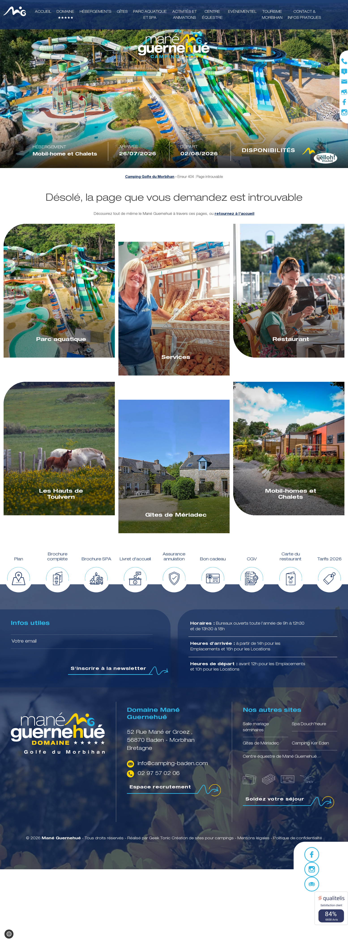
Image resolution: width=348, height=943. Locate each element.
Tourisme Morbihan (272, 15)
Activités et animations (184, 15)
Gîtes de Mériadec (261, 744)
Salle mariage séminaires (256, 727)
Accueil (43, 12)
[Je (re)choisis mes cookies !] (8, 934)
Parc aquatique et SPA (150, 15)
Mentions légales (254, 838)
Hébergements (95, 12)
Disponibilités (278, 151)
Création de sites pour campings (203, 838)
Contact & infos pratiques (304, 15)
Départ (189, 147)
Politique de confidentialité (297, 838)
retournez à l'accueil (234, 214)
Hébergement (49, 147)
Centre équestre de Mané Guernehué (280, 757)
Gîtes (122, 12)
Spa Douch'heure (309, 724)
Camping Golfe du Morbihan (149, 177)
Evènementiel (242, 12)
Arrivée (128, 147)
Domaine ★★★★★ (65, 15)
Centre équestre (212, 15)
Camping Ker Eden (310, 744)
